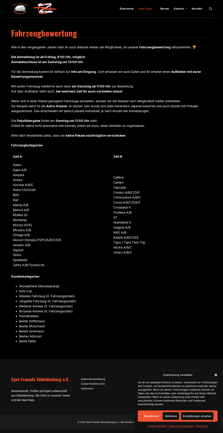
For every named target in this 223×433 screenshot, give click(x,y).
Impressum (202, 425)
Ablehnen (171, 416)
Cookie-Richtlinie (157, 425)
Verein (164, 8)
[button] (216, 375)
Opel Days (147, 9)
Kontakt (197, 8)
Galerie (181, 9)
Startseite (127, 8)
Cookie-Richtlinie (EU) (93, 383)
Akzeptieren (151, 416)
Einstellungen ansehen (197, 416)
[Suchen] (210, 9)
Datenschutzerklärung (181, 425)
